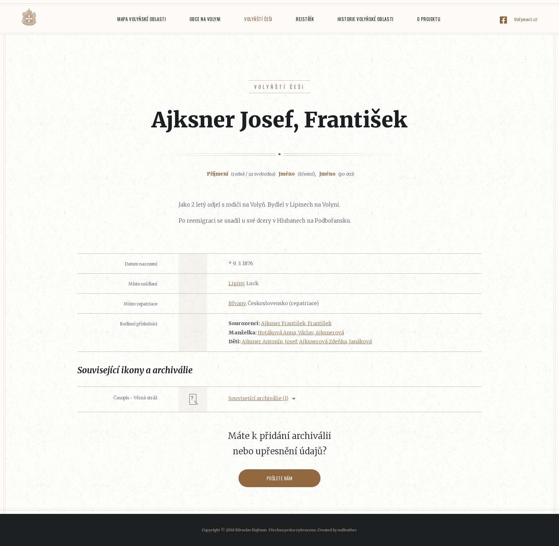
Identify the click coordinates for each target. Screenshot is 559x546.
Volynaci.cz (526, 19)
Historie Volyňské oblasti (366, 18)
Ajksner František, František (296, 323)
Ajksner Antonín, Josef (269, 341)
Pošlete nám (280, 478)
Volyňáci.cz (28, 17)
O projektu (428, 18)
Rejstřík (305, 18)
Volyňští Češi (258, 18)
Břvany (237, 303)
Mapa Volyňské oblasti (141, 18)
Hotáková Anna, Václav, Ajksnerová (301, 332)
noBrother (347, 529)
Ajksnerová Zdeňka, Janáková (335, 341)
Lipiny (236, 283)
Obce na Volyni (205, 18)
